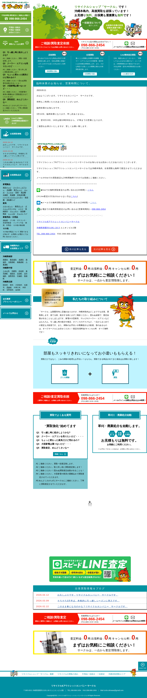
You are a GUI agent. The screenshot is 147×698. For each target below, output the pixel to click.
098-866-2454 (18, 18)
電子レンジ (18, 190)
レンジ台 (11, 214)
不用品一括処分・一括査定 (93, 674)
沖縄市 (14, 271)
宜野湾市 (11, 276)
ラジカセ (10, 192)
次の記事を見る (104, 249)
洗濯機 (9, 190)
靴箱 (4, 214)
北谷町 (19, 273)
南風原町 (20, 262)
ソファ (20, 209)
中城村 (19, 276)
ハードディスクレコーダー (13, 197)
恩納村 (9, 287)
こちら (74, 196)
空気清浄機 (21, 195)
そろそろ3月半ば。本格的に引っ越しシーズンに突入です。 (88, 601)
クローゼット (8, 206)
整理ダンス (19, 206)
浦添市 (12, 273)
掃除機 (9, 200)
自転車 (5, 220)
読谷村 (21, 271)
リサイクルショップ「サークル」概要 (38, 674)
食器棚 (22, 211)
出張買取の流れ (90, 74)
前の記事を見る (75, 249)
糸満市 (21, 260)
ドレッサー (14, 211)
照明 (17, 192)
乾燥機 (12, 195)
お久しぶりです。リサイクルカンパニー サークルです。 (87, 595)
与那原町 (11, 262)
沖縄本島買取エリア (116, 674)
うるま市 (6, 271)
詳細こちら (60, 454)
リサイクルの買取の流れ (67, 674)
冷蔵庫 (5, 195)
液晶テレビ (7, 188)
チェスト (20, 214)
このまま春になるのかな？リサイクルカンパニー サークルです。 (15, 164)
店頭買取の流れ (52, 71)
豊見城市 (13, 260)
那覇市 (5, 260)
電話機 (23, 192)
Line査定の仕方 (128, 74)
